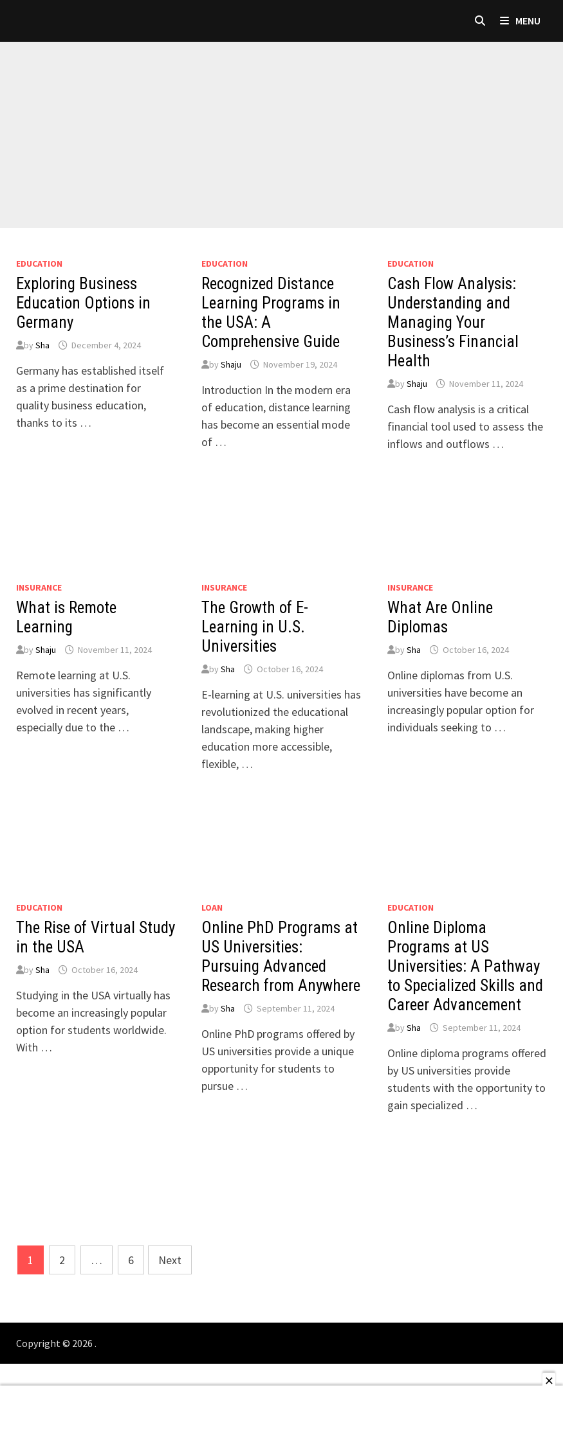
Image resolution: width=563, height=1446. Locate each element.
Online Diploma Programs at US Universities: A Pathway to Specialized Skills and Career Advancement (465, 966)
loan (212, 907)
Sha (42, 345)
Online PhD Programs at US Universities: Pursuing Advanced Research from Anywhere (280, 956)
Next (169, 1260)
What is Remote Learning (66, 617)
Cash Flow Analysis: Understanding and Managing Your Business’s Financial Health (453, 322)
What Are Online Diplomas (440, 617)
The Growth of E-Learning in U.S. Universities (254, 627)
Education (39, 263)
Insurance (39, 587)
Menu (520, 20)
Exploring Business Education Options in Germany (83, 303)
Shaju (231, 364)
